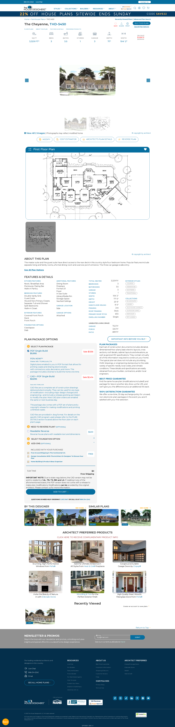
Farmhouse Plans (38, 19)
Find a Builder (71, 674)
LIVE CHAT (64, 499)
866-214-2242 (29, 2)
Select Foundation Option (43, 438)
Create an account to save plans (136, 606)
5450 (29, 623)
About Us (101, 660)
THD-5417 (124, 524)
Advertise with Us (72, 690)
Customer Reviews (102, 674)
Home (26, 19)
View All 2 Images (34, 133)
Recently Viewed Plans (123, 19)
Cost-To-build (71, 680)
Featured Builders (73, 670)
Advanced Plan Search (142, 19)
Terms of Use (100, 688)
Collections (71, 9)
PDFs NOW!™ (36, 359)
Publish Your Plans (73, 683)
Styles (57, 9)
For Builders (71, 667)
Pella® (127, 670)
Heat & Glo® (128, 674)
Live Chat (39, 2)
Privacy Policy (100, 684)
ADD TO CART (60, 492)
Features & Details (56, 29)
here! (123, 642)
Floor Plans (28, 29)
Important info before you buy (129, 339)
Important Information (103, 667)
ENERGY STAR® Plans (74, 686)
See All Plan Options (34, 270)
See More (80, 508)
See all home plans (39, 683)
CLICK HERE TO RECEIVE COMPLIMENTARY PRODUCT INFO (87, 537)
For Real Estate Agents (74, 677)
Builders (85, 9)
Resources (98, 9)
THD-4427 (93, 524)
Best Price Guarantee (102, 664)
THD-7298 (28, 524)
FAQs (97, 677)
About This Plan (41, 29)
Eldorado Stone (129, 667)
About (112, 9)
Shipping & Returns (102, 670)
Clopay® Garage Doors (132, 664)
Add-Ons (39, 443)
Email (28, 676)
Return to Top (143, 628)
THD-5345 (60, 524)
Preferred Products (73, 29)
